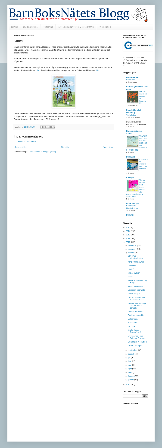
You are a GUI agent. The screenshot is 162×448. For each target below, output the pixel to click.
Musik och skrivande (136, 290)
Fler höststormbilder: (136, 315)
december (132, 245)
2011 (128, 242)
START (14, 27)
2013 (128, 235)
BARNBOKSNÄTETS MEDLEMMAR (76, 27)
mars (130, 372)
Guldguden (130, 80)
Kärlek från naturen (136, 262)
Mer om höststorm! (135, 311)
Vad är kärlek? (134, 273)
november (132, 249)
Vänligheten (131, 115)
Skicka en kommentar (27, 142)
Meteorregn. (133, 319)
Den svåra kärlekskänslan (135, 257)
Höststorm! (132, 323)
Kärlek (130, 277)
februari (131, 376)
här (37, 70)
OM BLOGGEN (30, 27)
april (130, 369)
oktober (131, 253)
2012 (128, 238)
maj (130, 365)
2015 (128, 227)
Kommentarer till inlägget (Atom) (42, 152)
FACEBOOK (105, 27)
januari (131, 380)
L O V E (131, 269)
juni (130, 361)
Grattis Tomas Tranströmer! (134, 331)
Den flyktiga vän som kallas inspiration (136, 298)
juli (129, 358)
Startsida (65, 147)
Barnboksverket (133, 122)
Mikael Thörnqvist (135, 346)
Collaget (130, 178)
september (133, 350)
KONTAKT (48, 27)
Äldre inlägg (108, 147)
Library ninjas (132, 203)
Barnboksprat (132, 77)
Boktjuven (130, 157)
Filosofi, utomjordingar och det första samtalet (137, 305)
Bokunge (130, 215)
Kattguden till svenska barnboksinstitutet (143, 164)
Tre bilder (132, 326)
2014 (128, 231)
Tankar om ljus (134, 294)
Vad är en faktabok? (136, 286)
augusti (131, 354)
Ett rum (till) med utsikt (137, 342)
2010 (128, 384)
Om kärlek (132, 266)
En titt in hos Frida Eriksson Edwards (136, 337)
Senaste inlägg (21, 147)
